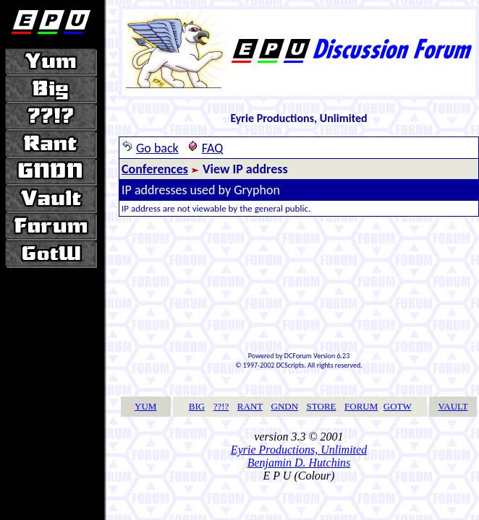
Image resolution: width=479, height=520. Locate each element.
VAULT (453, 406)
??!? (221, 406)
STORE (321, 406)
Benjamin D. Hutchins (299, 462)
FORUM (361, 406)
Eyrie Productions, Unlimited (299, 449)
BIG (197, 406)
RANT (250, 406)
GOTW (397, 406)
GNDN (285, 406)
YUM (145, 406)
